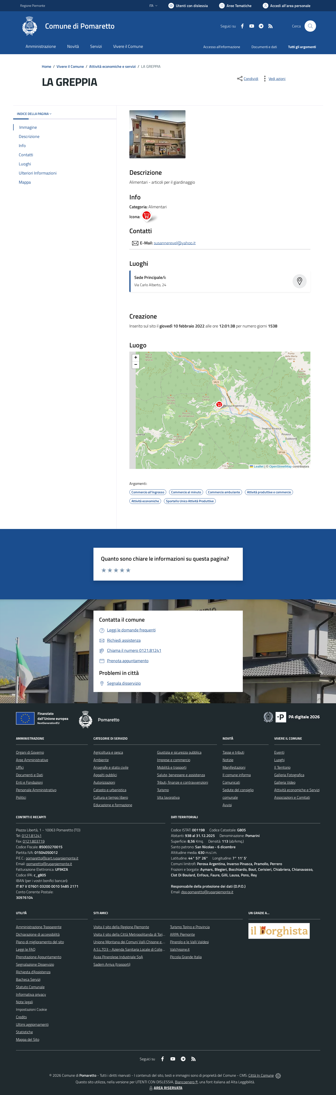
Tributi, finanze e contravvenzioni (182, 782)
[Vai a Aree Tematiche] (235, 5)
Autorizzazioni (104, 782)
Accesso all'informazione (221, 46)
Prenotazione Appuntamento (38, 957)
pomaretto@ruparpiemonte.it (49, 864)
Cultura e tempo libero (110, 797)
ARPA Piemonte (182, 934)
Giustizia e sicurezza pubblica (179, 752)
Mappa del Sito (27, 1039)
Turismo (163, 790)
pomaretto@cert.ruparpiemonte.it (52, 858)
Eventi (279, 752)
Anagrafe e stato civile (110, 767)
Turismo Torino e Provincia (190, 927)
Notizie (228, 760)
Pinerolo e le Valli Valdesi (189, 942)
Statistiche (24, 1032)
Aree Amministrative (32, 760)
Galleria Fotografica (289, 775)
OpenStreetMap (280, 466)
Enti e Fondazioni (29, 782)
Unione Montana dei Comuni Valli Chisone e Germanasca (137, 942)
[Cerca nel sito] (310, 26)
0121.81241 (32, 835)
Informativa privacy (31, 994)
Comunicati (231, 782)
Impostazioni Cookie (31, 1009)
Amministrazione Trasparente (39, 927)
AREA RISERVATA (165, 1088)
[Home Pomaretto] (67, 26)
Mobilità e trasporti (171, 767)
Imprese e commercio (173, 760)
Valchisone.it (180, 949)
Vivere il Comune (70, 66)
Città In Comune (261, 1075)
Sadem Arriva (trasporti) (111, 964)
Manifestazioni (234, 767)
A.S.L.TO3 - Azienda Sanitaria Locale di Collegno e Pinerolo (139, 949)
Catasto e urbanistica (109, 790)
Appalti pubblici (105, 775)
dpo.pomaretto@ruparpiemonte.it (207, 892)
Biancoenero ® (186, 1082)
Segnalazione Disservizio (35, 964)
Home (46, 66)
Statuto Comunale (30, 987)
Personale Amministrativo (36, 790)
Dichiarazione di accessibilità (38, 934)
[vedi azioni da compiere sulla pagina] (273, 78)
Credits (21, 1017)
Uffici (20, 767)
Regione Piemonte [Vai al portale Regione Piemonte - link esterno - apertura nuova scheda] (32, 5)
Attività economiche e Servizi (297, 790)
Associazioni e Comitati (292, 797)
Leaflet (256, 466)
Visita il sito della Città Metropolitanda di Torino (129, 934)
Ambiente (101, 760)
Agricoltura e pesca (108, 752)
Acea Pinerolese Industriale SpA (118, 957)
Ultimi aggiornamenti (32, 1024)
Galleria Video (284, 782)
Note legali (24, 1002)
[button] (221, 405)
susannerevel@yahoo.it (175, 243)
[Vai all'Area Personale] (286, 5)
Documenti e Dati (29, 775)
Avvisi (227, 805)
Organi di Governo (30, 752)
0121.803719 (34, 841)
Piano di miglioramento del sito (40, 942)
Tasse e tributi (233, 752)
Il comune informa (237, 775)
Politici (21, 797)
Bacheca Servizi (28, 979)
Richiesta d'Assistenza (33, 972)
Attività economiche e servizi (112, 66)
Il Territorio (282, 767)
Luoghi (279, 760)
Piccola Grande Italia (186, 957)
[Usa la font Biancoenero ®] (188, 5)
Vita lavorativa (168, 797)
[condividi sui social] (247, 78)
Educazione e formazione (112, 805)
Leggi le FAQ (25, 949)
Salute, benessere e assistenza (181, 775)
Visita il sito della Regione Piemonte (121, 927)
